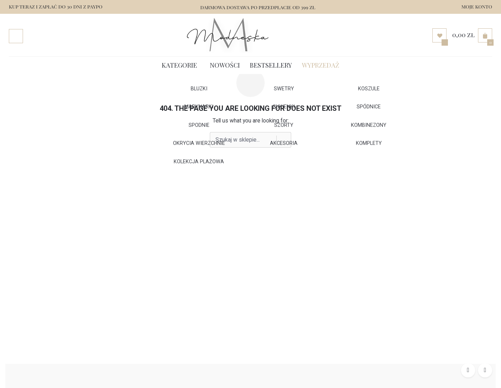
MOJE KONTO (476, 6)
